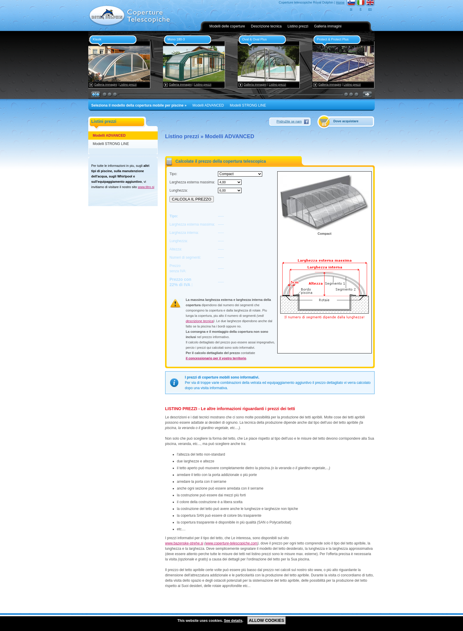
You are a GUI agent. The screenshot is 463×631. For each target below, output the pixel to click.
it (360, 9)
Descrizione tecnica (266, 26)
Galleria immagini (328, 26)
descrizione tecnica (199, 321)
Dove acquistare (345, 121)
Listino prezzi (298, 26)
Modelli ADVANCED (208, 105)
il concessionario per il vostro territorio (216, 358)
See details (233, 621)
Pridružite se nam (289, 121)
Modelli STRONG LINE (248, 105)
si (351, 9)
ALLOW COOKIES (266, 620)
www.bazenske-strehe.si (184, 543)
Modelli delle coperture (227, 26)
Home (340, 2)
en (370, 9)
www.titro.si (146, 187)
